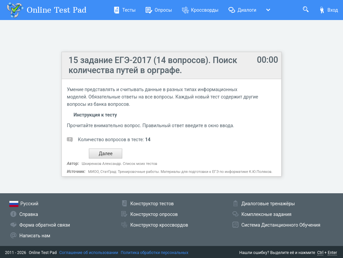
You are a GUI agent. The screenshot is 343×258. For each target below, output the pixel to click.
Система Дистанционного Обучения (280, 225)
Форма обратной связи (44, 225)
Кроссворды (200, 10)
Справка (28, 214)
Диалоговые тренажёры (268, 203)
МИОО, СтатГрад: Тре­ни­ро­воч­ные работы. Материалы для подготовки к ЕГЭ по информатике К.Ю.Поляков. (180, 172)
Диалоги (242, 10)
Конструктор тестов (152, 203)
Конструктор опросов (154, 214)
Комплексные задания (266, 214)
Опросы (159, 10)
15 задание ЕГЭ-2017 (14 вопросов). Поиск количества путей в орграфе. (152, 65)
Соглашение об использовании (88, 252)
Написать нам (34, 235)
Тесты (124, 10)
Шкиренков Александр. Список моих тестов (119, 164)
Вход (328, 10)
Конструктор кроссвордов (159, 225)
